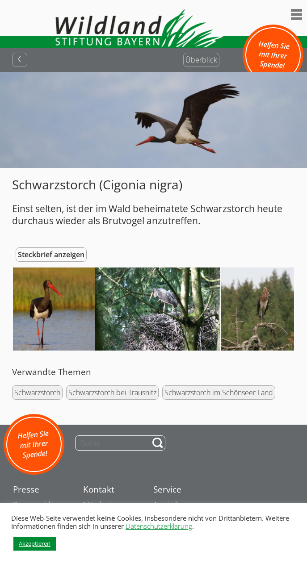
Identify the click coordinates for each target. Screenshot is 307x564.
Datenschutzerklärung (159, 526)
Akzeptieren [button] (34, 543)
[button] (53, 309)
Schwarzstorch (37, 392)
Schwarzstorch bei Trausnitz (112, 392)
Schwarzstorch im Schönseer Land (218, 392)
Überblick (201, 60)
